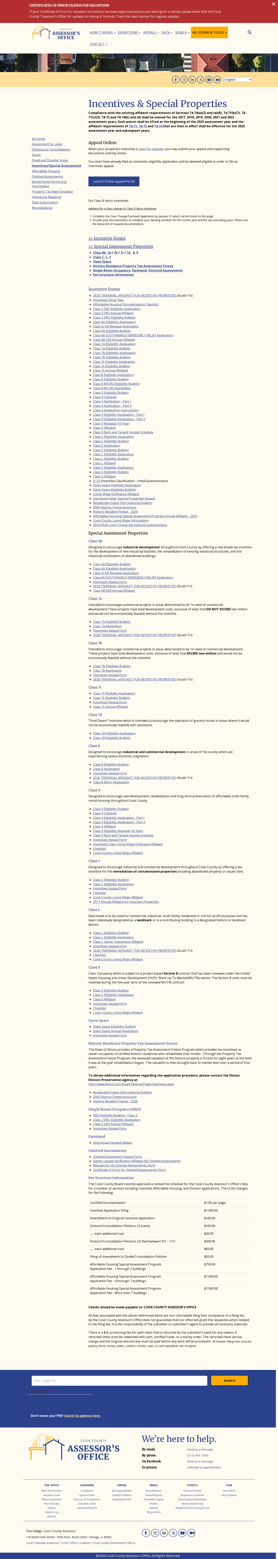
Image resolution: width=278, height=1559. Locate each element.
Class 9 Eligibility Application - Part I (118, 415)
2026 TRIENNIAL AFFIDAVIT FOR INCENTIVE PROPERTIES (134, 295)
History (52, 1508)
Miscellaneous (42, 208)
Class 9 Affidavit (104, 428)
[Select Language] (238, 79)
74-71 (133, 126)
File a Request (229, 1495)
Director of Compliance (87, 1499)
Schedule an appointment (204, 1467)
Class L (94, 910)
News (154, 1485)
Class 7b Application (107, 670)
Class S (94, 967)
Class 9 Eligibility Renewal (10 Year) (118, 831)
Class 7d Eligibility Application (114, 733)
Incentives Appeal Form (110, 582)
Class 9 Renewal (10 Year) (111, 423)
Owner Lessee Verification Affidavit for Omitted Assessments (137, 1161)
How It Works (102, 32)
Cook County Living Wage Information (121, 520)
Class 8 (94, 746)
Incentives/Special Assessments (56, 166)
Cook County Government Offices (114, 1543)
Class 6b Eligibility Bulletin (112, 331)
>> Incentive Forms (106, 238)
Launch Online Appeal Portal (114, 181)
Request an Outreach (192, 1495)
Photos (154, 1503)
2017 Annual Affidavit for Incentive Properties (126, 902)
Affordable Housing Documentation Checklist (125, 304)
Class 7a (95, 598)
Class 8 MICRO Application (112, 388)
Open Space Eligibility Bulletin (114, 489)
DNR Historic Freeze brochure (114, 507)
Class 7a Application (107, 626)
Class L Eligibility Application (113, 454)
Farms (36, 155)
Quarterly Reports (87, 1508)
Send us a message (200, 1449)
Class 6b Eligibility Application (114, 322)
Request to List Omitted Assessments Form (124, 1165)
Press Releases (154, 1490)
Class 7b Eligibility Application (114, 353)
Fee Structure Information (111, 1178)
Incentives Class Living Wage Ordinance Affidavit (128, 844)
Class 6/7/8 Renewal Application (116, 326)
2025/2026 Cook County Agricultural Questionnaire (130, 525)
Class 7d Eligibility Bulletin (112, 738)
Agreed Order (87, 1495)
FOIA (229, 1485)
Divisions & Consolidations (51, 149)
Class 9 (94, 790)
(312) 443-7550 (197, 1455)
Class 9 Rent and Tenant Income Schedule (123, 432)
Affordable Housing (46, 171)
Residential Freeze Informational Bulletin (122, 503)
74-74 (158, 126)
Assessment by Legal (47, 144)
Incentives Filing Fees (108, 300)
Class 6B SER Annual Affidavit (114, 340)
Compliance (87, 1490)
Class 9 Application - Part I (112, 401)
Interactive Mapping (46, 197)
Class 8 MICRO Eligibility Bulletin (116, 384)
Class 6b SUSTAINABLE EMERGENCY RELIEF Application (133, 335)
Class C (94, 861)
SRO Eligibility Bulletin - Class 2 (115, 1115)
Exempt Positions (122, 1495)
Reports (51, 1516)
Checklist (99, 849)
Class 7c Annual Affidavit (110, 370)
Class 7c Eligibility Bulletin (111, 366)
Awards (154, 1508)
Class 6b (95, 541)
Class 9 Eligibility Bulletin (111, 393)
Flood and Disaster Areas (50, 160)
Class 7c (95, 687)
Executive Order (87, 1503)
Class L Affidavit (104, 463)
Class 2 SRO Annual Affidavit (113, 313)
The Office (51, 1485)
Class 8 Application (106, 769)
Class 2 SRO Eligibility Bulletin (114, 317)
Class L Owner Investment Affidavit (118, 942)
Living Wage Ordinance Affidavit (116, 494)
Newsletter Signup (154, 1499)
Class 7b (95, 643)
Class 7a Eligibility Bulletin (112, 348)
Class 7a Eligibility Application (114, 344)
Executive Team (51, 1495)
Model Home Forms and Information (49, 184)
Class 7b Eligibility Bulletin (112, 357)
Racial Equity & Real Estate (192, 1499)
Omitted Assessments (107, 1150)
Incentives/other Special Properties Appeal (124, 498)
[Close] (273, 4)
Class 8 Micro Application (111, 782)
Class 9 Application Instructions (115, 410)
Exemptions (129, 32)
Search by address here (82, 1416)
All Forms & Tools (209, 32)
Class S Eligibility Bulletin (111, 472)
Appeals (151, 32)
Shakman (87, 1485)
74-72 (143, 126)
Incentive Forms (104, 289)
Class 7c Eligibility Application (114, 362)
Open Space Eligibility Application (117, 485)
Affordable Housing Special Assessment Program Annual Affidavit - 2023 (145, 516)
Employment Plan (122, 1499)
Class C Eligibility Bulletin (111, 441)
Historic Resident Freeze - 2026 (115, 511)
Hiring (122, 1485)
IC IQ (96, 481)
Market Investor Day (192, 1503)
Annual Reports (153, 1495)
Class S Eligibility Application (113, 467)
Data (167, 32)
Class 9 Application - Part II (112, 406)
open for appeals (151, 149)
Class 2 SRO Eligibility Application (117, 309)
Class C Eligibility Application (113, 437)
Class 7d (95, 714)
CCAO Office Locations (76, 1543)
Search (182, 32)
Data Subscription (45, 202)
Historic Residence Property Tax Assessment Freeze (132, 1043)
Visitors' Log (51, 1512)
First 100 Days (51, 1503)
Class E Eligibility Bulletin (111, 450)
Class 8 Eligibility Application (113, 375)
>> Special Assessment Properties (120, 246)
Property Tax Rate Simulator (52, 191)
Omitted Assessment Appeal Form (117, 1157)
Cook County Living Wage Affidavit (118, 853)
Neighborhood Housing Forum (192, 1508)
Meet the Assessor (51, 1490)
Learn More (229, 1490)
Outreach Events (192, 1490)
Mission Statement (52, 1499)
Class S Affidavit (104, 476)
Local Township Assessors (42, 1543)
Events (192, 1485)
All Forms (38, 139)
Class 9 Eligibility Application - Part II (119, 419)
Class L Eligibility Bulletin (111, 459)
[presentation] (60, 1406)
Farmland (96, 1136)
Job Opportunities (122, 1490)
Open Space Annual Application (115, 1031)
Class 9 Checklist (105, 397)
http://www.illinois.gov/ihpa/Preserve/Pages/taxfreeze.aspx (131, 1084)
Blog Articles (154, 1512)
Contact (98, 44)
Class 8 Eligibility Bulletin (111, 379)
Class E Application (106, 445)
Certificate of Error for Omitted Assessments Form (129, 1170)
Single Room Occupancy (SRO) (114, 1109)
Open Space (98, 1020)
